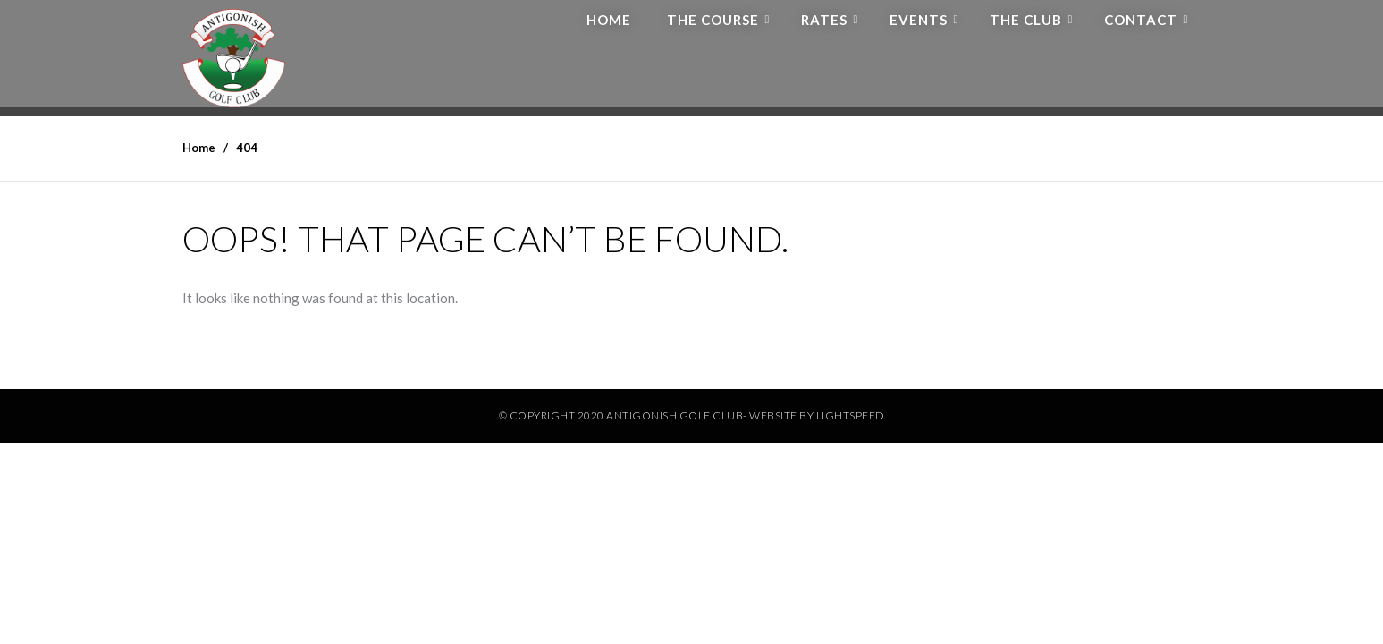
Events (919, 20)
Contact (1140, 20)
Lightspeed (850, 415)
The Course (713, 20)
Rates (824, 20)
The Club (1026, 20)
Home (608, 20)
